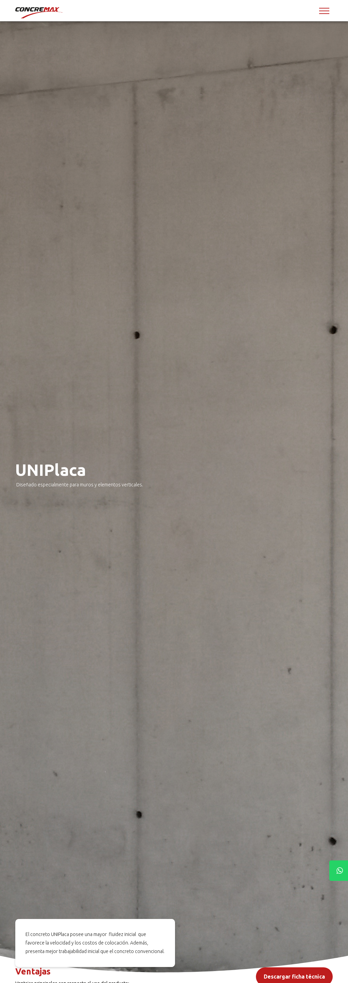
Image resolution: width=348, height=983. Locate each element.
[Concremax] (39, 12)
